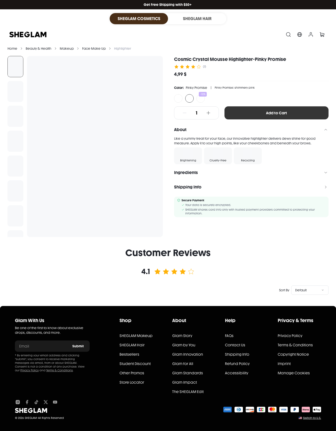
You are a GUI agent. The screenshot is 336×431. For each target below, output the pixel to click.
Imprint (284, 363)
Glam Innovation (187, 354)
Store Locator (131, 382)
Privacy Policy (29, 370)
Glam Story (182, 336)
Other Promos (131, 373)
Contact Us (235, 345)
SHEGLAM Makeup (136, 336)
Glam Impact (184, 382)
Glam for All (182, 363)
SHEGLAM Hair (132, 345)
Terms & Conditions (59, 370)
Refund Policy (237, 363)
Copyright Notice (293, 354)
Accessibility (236, 373)
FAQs (229, 336)
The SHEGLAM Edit (188, 391)
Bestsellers (129, 354)
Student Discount (135, 363)
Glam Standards (187, 373)
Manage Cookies (294, 373)
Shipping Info (237, 354)
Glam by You (183, 345)
